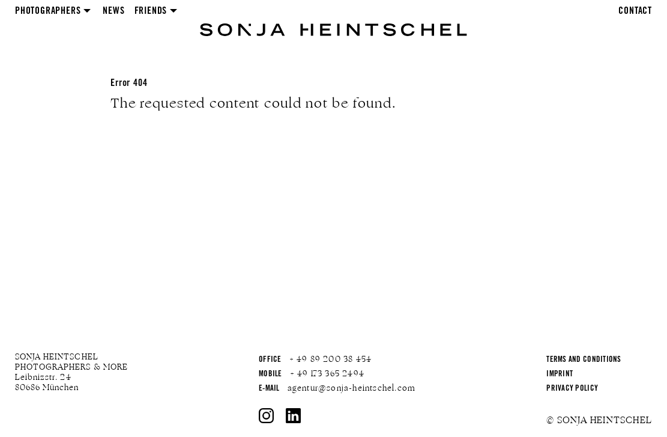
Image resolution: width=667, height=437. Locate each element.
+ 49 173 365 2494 (327, 374)
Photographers (47, 11)
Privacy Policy (572, 389)
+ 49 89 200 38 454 (330, 359)
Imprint (559, 375)
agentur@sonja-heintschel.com (352, 388)
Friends (151, 11)
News (113, 11)
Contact (635, 11)
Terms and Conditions (583, 360)
